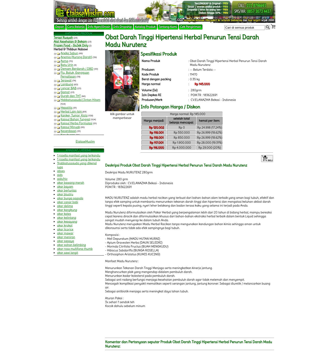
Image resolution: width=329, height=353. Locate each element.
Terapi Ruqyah (63, 38)
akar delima (65, 206)
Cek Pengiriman (190, 27)
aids (60, 175)
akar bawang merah (70, 183)
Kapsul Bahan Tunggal (75, 119)
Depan (59, 27)
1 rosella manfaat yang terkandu (78, 155)
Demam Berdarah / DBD (77, 69)
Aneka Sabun (69, 53)
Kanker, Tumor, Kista (74, 115)
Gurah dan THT (71, 96)
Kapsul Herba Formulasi (76, 123)
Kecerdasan (68, 131)
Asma (64, 61)
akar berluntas (67, 190)
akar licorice (65, 229)
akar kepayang (67, 222)
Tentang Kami (168, 27)
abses (61, 171)
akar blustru (65, 194)
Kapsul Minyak (70, 127)
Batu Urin (67, 65)
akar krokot (64, 225)
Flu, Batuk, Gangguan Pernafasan (75, 74)
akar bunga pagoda (70, 198)
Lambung (67, 84)
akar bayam (65, 187)
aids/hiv (62, 179)
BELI (267, 159)
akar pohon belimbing (71, 245)
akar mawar (65, 233)
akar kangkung (67, 210)
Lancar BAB (69, 88)
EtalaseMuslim (85, 141)
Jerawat (66, 80)
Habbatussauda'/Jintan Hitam (80, 100)
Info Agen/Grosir (99, 27)
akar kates (64, 214)
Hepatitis (66, 108)
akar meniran (66, 237)
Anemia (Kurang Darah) (76, 57)
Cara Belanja (76, 27)
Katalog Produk (145, 27)
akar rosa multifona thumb (75, 249)
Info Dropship (122, 27)
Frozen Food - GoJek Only (71, 45)
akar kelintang (66, 218)
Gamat (65, 92)
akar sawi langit (67, 253)
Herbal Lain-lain (71, 111)
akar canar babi (67, 202)
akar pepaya (65, 241)
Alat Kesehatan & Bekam (70, 41)
